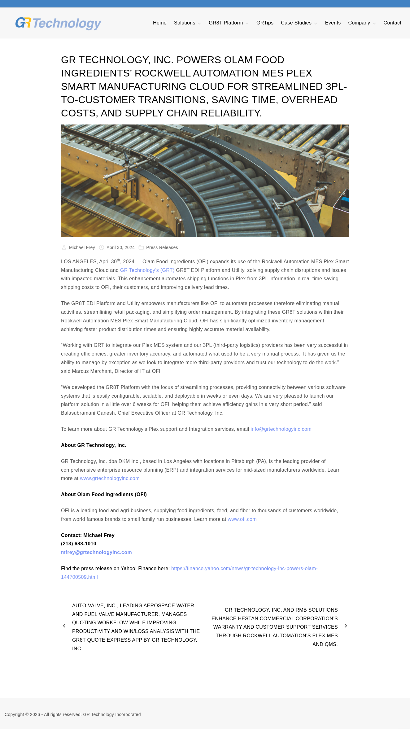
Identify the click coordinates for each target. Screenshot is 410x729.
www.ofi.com (242, 519)
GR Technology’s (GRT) (147, 270)
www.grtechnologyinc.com (109, 478)
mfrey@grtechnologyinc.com (96, 552)
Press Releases (162, 247)
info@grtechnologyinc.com (281, 429)
